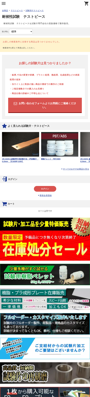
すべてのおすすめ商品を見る (76, 169)
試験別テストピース (35, 10)
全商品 (5, 10)
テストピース (17, 10)
